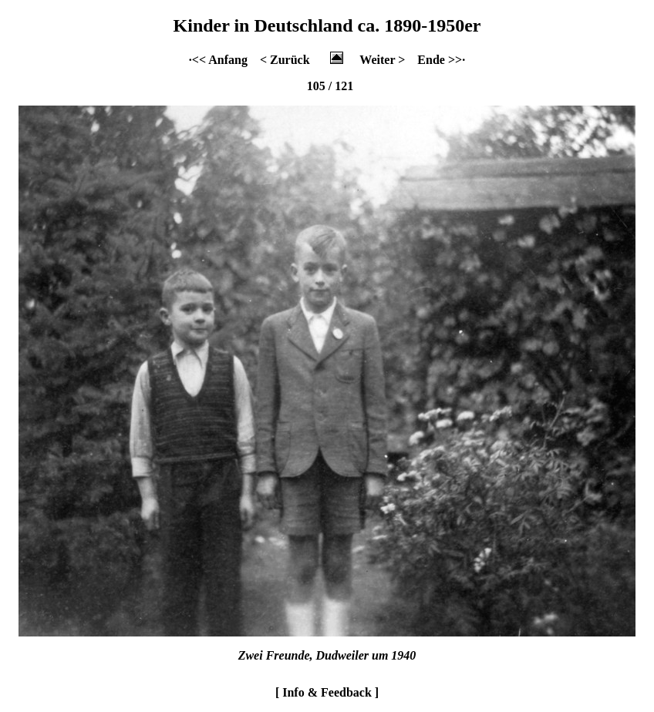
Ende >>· (441, 59)
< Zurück (285, 59)
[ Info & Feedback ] (327, 692)
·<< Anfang (218, 59)
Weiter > (382, 59)
